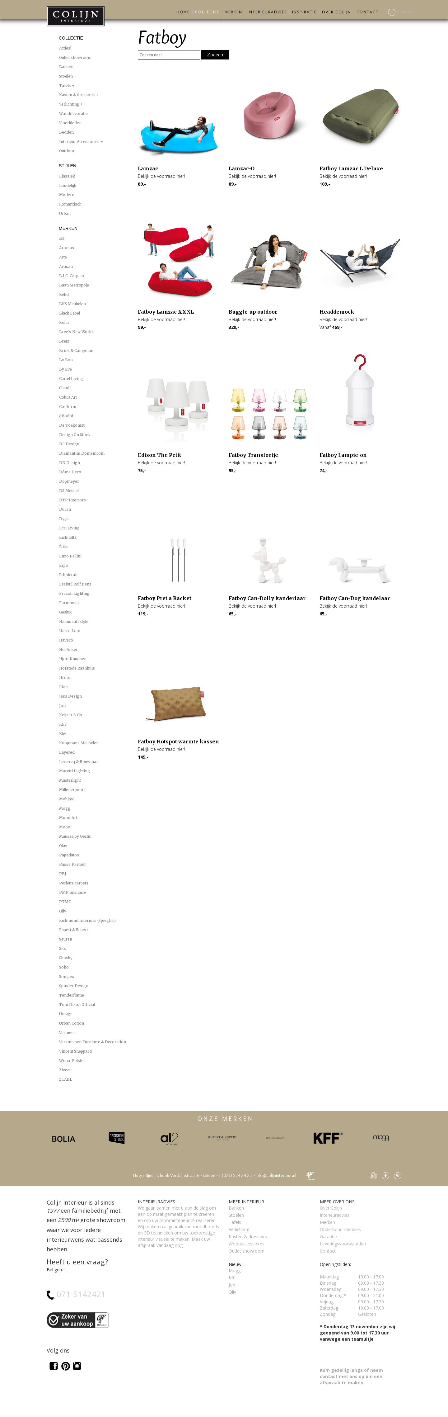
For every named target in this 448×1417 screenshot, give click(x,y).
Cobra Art (68, 397)
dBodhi (66, 416)
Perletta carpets (73, 883)
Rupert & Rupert (73, 929)
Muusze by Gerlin (75, 836)
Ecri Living (69, 528)
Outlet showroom (75, 57)
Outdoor (67, 151)
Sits (62, 948)
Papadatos (69, 855)
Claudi (65, 388)
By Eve (65, 369)
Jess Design (70, 696)
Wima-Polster (72, 1060)
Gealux (65, 612)
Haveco (66, 640)
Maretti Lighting (74, 771)
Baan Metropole (74, 285)
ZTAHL (65, 1079)
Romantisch (70, 204)
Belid (64, 294)
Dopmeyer (69, 481)
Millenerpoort (72, 789)
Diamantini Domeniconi (82, 453)
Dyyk (64, 518)
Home (183, 12)
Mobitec (66, 799)
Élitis (63, 546)
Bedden (66, 132)
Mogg (64, 808)
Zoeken (215, 55)
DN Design (69, 462)
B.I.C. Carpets (71, 275)
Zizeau (65, 1070)
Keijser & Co (70, 715)
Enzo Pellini (70, 556)
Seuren (65, 939)
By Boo (66, 360)
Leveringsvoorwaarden (343, 1244)
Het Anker (68, 649)
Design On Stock (74, 434)
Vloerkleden (70, 123)
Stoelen (66, 76)
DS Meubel (69, 490)
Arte (63, 257)
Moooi (65, 827)
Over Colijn (336, 12)
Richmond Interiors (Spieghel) (87, 920)
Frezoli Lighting (74, 593)
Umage (65, 1014)
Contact (368, 12)
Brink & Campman (76, 350)
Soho (64, 967)
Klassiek (67, 176)
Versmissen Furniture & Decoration (92, 1042)
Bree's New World (76, 331)
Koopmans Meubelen (79, 743)
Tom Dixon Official (77, 1004)
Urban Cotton (71, 1023)
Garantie (328, 1236)
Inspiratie (304, 12)
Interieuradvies (267, 12)
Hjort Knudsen (72, 658)
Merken (233, 12)
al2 (61, 238)
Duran (65, 509)
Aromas (66, 247)
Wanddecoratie (73, 113)
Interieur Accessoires (79, 141)
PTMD (65, 901)
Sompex (66, 976)
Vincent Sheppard (75, 1051)
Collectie (207, 12)
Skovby (65, 957)
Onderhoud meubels (340, 1229)
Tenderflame (71, 995)
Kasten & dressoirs (77, 94)
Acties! (65, 48)
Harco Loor (70, 630)
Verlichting (69, 104)
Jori (62, 705)
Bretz (64, 341)
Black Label (69, 313)
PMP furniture (72, 892)
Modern (66, 194)
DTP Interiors (72, 500)
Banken (66, 66)
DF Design (69, 444)
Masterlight (70, 780)
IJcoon (65, 677)
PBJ (62, 873)
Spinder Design (73, 985)
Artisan (66, 266)
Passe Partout (72, 864)
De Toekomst (72, 425)
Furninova (69, 602)
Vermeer (67, 1032)
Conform (67, 406)
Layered (67, 752)
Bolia (64, 322)
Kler (63, 733)
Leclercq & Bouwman (79, 761)
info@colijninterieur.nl (276, 1175)
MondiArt (68, 817)
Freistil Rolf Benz (75, 584)
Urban (65, 213)
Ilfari (63, 687)
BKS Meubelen (72, 303)
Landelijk (67, 185)
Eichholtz (68, 537)
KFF (63, 724)
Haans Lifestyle (73, 621)
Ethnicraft (68, 574)
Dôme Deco (70, 472)
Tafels (65, 85)
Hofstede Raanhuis (77, 668)
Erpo (63, 565)
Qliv (62, 911)
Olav (63, 845)
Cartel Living (71, 378)
